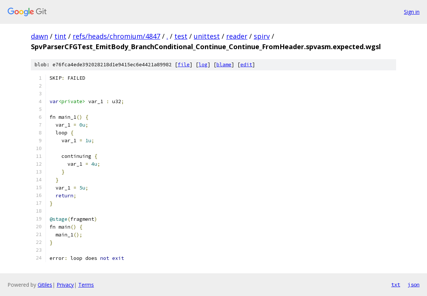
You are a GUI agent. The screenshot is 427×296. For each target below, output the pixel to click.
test (180, 36)
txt (395, 284)
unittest (207, 36)
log (203, 64)
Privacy (65, 284)
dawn (39, 36)
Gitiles (45, 284)
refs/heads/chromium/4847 (116, 36)
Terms (86, 284)
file (184, 64)
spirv (262, 36)
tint (60, 36)
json (414, 284)
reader (236, 36)
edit (246, 64)
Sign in (412, 11)
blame (223, 64)
